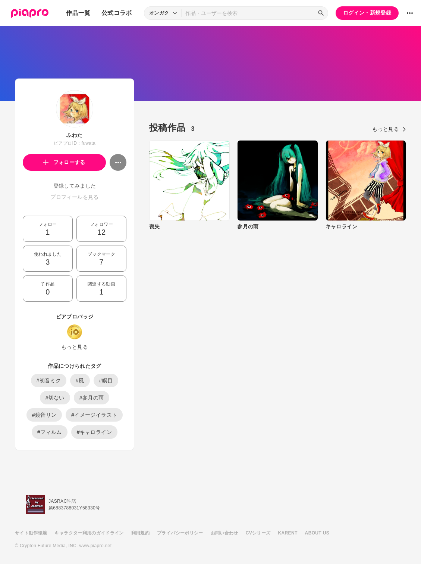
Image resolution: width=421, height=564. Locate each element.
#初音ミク (49, 380)
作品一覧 (78, 13)
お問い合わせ (224, 533)
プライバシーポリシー (180, 533)
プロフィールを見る (74, 197)
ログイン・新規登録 (367, 13)
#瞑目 (106, 380)
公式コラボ (116, 13)
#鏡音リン (44, 415)
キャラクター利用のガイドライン (88, 533)
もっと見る (74, 347)
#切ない (55, 398)
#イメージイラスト (94, 415)
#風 (80, 380)
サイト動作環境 (31, 533)
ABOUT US (317, 533)
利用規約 (140, 533)
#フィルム (49, 432)
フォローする (64, 162)
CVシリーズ (258, 533)
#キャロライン (94, 432)
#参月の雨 (91, 398)
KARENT (288, 533)
